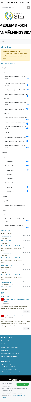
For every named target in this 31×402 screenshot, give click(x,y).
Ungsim (5, 68)
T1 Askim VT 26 (16, 161)
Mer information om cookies (9, 356)
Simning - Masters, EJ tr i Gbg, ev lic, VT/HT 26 (16, 220)
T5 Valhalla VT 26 (16, 191)
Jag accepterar (23, 384)
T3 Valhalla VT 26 (9, 183)
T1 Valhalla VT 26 (16, 166)
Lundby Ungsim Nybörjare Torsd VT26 (16, 90)
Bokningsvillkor (5, 350)
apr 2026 (6, 201)
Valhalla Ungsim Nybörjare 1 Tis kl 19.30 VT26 (16, 78)
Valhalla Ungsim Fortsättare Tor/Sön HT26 (16, 122)
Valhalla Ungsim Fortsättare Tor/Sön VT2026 (16, 84)
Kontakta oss (4, 344)
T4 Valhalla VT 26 (16, 187)
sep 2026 (6, 133)
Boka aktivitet (5, 341)
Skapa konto (25, 2)
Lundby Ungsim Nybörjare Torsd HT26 (16, 137)
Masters (5, 210)
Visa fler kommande (7, 293)
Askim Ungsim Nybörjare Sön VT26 (16, 109)
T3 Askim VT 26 (9, 178)
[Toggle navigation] (3, 41)
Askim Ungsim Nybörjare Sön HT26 (16, 141)
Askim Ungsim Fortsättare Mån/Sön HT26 (16, 118)
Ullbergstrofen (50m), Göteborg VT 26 (15, 205)
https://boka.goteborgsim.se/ (12, 372)
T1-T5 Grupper (6, 153)
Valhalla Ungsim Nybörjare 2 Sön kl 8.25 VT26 (16, 104)
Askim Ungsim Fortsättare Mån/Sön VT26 (16, 94)
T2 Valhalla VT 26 (9, 174)
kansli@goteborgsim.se (10, 369)
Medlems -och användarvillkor (9, 347)
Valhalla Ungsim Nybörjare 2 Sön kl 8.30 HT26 (16, 127)
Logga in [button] (17, 2)
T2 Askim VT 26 (16, 170)
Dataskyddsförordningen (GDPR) (10, 353)
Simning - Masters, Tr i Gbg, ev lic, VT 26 (16, 226)
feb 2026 (6, 98)
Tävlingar (5, 196)
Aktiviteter (10, 2)
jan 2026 (6, 72)
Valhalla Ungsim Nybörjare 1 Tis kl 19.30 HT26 (16, 147)
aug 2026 (6, 113)
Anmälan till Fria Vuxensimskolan (14, 316)
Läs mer (26, 311)
